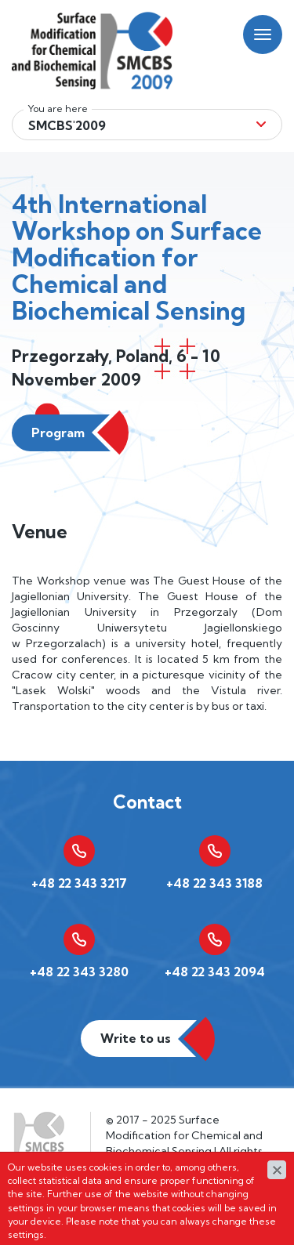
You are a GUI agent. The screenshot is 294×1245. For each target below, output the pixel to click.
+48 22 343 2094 (215, 971)
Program (58, 432)
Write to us (135, 1038)
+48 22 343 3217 (79, 883)
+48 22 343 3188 (214, 883)
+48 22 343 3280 (79, 971)
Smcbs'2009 (67, 125)
